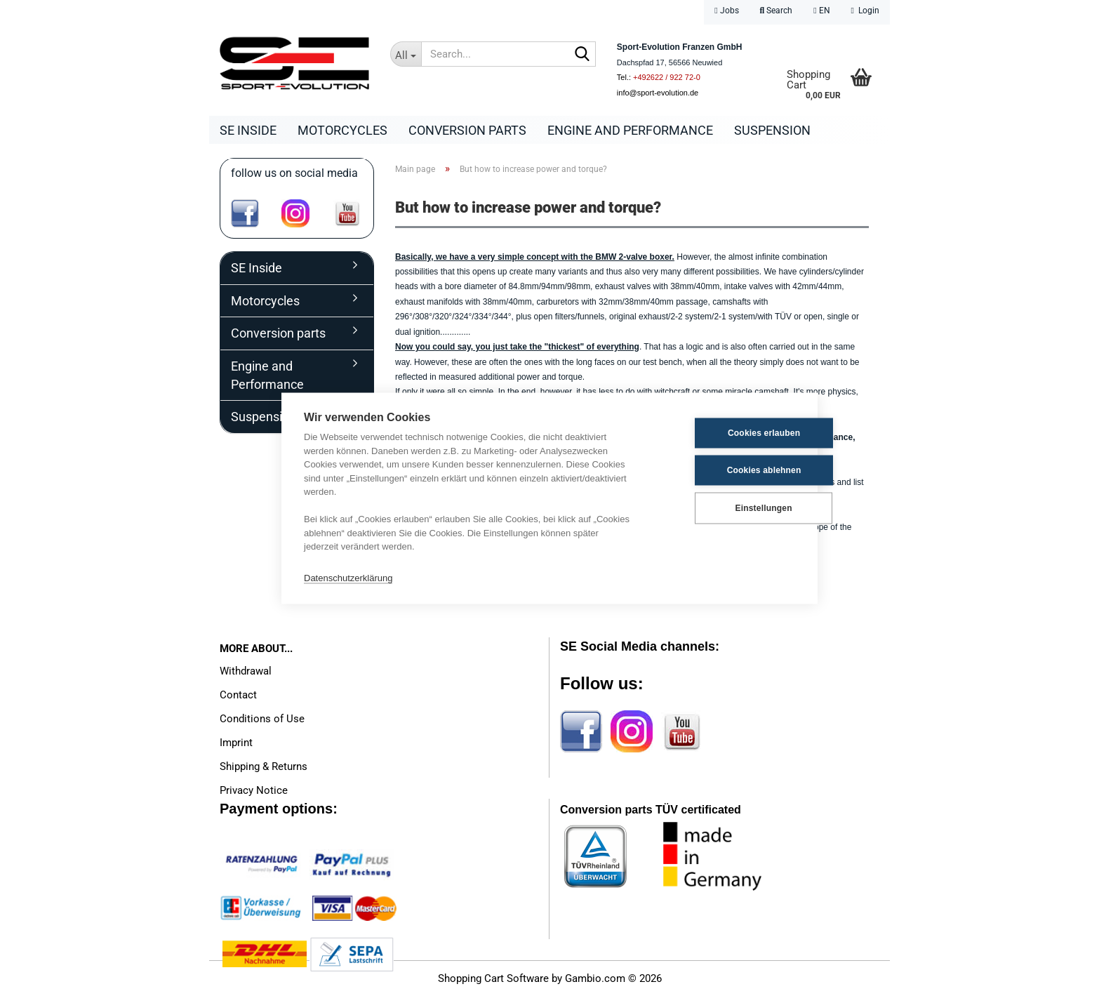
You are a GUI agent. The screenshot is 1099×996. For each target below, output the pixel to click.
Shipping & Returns (263, 766)
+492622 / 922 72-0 (666, 77)
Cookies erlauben (726, 433)
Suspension (772, 130)
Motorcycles (342, 130)
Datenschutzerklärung (348, 578)
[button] (821, 12)
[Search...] (405, 54)
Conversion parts (467, 130)
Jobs (726, 10)
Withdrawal (246, 671)
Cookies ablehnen (726, 470)
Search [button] (776, 10)
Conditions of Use (262, 718)
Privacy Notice (254, 790)
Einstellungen (725, 508)
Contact (238, 695)
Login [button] (865, 10)
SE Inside (248, 130)
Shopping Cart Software (493, 978)
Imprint (236, 742)
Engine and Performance (630, 130)
